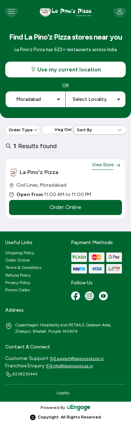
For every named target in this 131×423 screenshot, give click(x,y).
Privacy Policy (17, 282)
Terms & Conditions (23, 267)
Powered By (66, 407)
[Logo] (65, 11)
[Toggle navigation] (11, 11)
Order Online (17, 260)
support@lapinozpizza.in (77, 358)
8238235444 (21, 374)
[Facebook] (76, 296)
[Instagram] (90, 296)
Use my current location (65, 69)
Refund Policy (18, 275)
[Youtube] (104, 296)
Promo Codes (17, 289)
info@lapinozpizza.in (69, 365)
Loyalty (63, 392)
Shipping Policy (19, 252)
